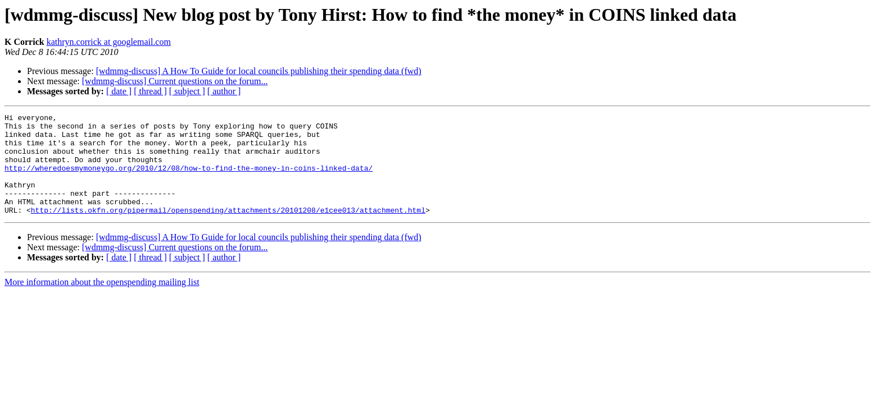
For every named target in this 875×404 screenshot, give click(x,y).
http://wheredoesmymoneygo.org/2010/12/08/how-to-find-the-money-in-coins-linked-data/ (188, 180)
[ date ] (119, 91)
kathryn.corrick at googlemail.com (109, 42)
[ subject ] (187, 91)
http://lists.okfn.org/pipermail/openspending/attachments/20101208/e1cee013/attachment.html (228, 230)
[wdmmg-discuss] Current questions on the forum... (175, 81)
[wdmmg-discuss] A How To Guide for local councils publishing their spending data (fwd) (258, 71)
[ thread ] (150, 91)
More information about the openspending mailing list (102, 302)
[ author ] (224, 91)
